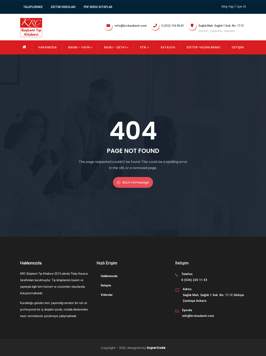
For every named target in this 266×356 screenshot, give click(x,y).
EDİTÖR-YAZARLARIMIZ (204, 47)
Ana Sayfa (24, 46)
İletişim (238, 47)
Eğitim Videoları (63, 7)
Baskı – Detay (116, 47)
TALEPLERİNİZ (33, 7)
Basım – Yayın (80, 47)
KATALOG (168, 47)
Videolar (107, 295)
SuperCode (156, 348)
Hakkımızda (47, 47)
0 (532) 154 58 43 (172, 25)
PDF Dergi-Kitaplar (98, 7)
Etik (144, 47)
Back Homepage (133, 182)
